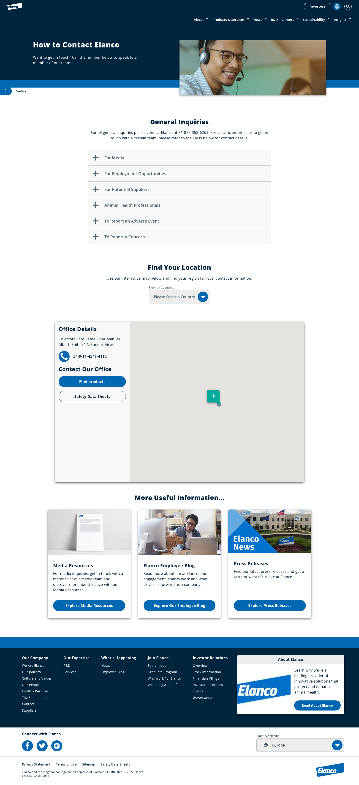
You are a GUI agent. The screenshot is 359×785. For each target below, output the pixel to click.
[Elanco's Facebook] (27, 745)
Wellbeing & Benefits (164, 685)
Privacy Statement (36, 764)
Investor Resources (208, 685)
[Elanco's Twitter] (42, 745)
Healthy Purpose (35, 691)
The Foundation (34, 697)
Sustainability (314, 19)
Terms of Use (66, 764)
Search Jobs (157, 665)
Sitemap (88, 764)
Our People (31, 685)
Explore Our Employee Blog (179, 605)
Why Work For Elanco (164, 678)
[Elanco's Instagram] (56, 745)
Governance (202, 697)
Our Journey (31, 672)
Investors (317, 6)
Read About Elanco (317, 705)
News (257, 19)
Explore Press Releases (269, 605)
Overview (200, 665)
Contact (28, 704)
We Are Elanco (33, 665)
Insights (340, 19)
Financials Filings (206, 678)
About (199, 19)
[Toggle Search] (348, 6)
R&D (274, 19)
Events (198, 691)
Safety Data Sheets (92, 396)
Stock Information (207, 672)
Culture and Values (37, 678)
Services (69, 672)
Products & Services (228, 19)
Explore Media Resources (89, 605)
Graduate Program (162, 672)
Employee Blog (112, 672)
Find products (92, 381)
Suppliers (29, 710)
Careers (288, 19)
